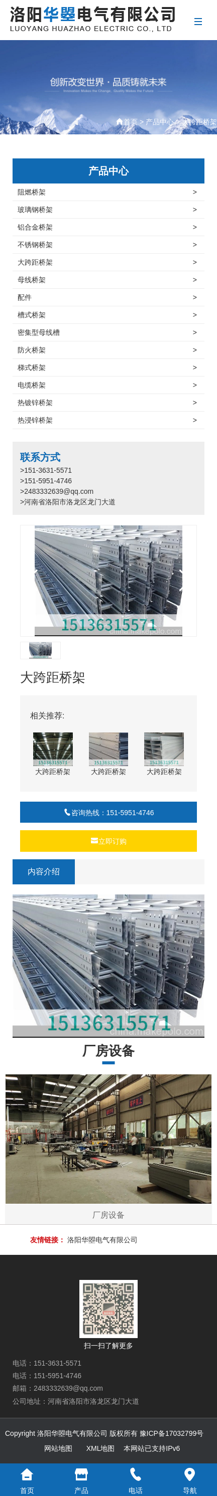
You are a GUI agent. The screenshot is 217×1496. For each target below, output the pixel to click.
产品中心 (160, 122)
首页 (131, 122)
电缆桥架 (107, 385)
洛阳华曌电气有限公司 (102, 1240)
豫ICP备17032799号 (172, 1433)
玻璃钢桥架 (107, 209)
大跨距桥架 (199, 122)
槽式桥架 (107, 314)
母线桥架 (107, 279)
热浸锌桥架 (107, 420)
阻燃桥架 (107, 192)
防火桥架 (107, 349)
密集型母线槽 (107, 332)
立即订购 (108, 841)
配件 (107, 297)
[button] (185, 581)
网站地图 (58, 1448)
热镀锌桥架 (107, 402)
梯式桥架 (107, 367)
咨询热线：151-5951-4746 (108, 813)
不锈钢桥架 (107, 244)
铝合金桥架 (107, 227)
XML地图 (100, 1448)
